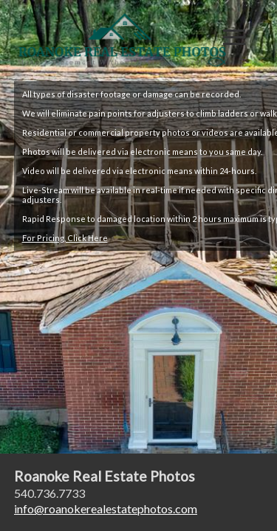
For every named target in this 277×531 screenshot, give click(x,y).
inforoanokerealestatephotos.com (105, 509)
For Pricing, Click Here (65, 238)
